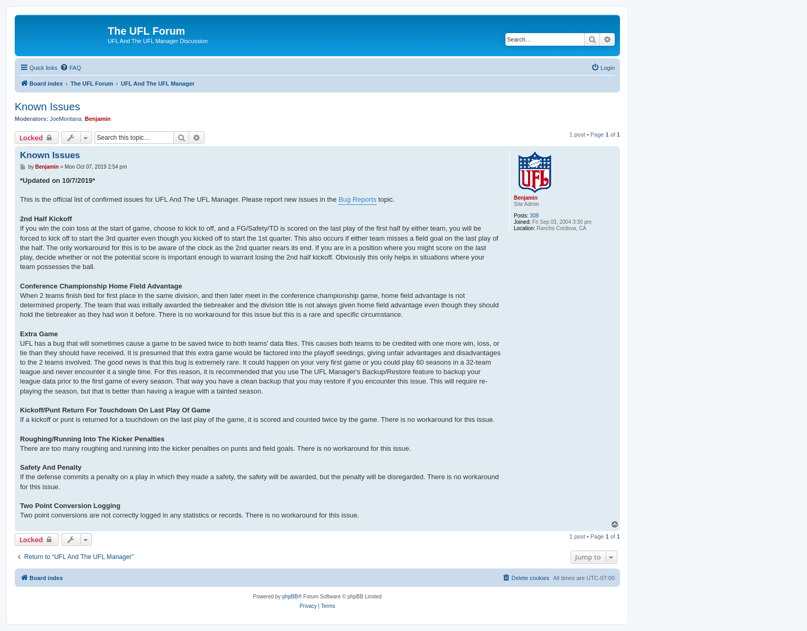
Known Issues (47, 106)
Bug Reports (357, 199)
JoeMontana (66, 119)
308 (534, 216)
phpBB (290, 596)
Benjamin (98, 119)
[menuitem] (70, 67)
